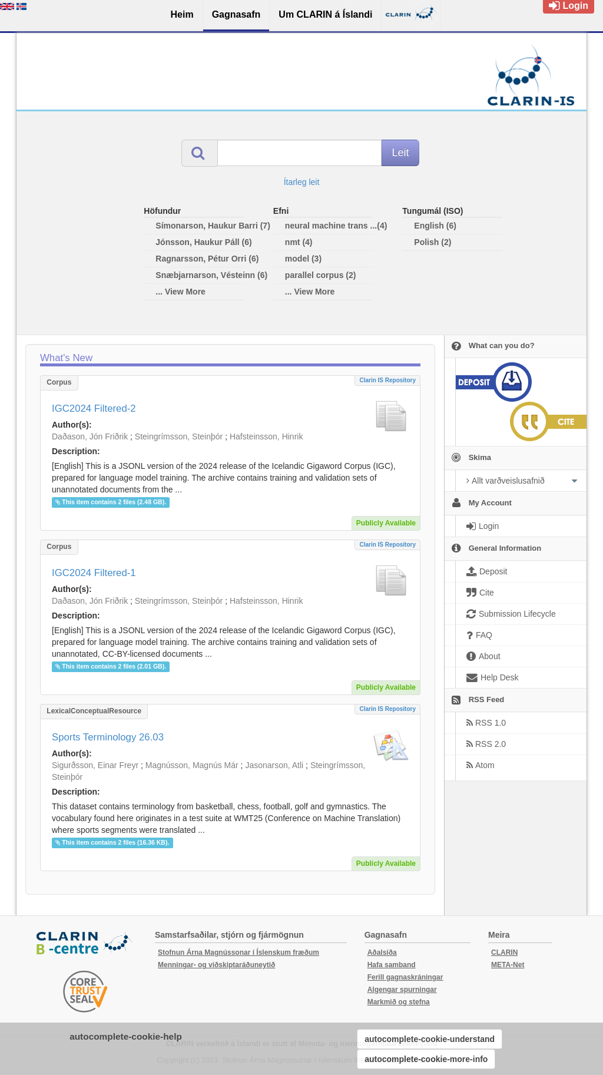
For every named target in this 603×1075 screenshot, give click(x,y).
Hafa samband (391, 965)
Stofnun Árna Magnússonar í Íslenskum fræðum (238, 952)
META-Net (507, 965)
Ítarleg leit (302, 182)
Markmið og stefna (398, 1002)
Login (568, 6)
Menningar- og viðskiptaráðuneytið (216, 965)
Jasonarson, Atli (274, 765)
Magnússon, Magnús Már (191, 765)
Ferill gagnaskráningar (405, 977)
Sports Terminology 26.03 (108, 737)
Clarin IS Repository (387, 380)
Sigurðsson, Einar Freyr (95, 765)
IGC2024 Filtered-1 (94, 572)
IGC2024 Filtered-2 (94, 408)
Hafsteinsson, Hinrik (266, 436)
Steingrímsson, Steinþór (179, 436)
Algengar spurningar (402, 989)
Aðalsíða (382, 952)
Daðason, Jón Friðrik (90, 436)
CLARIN (504, 952)
